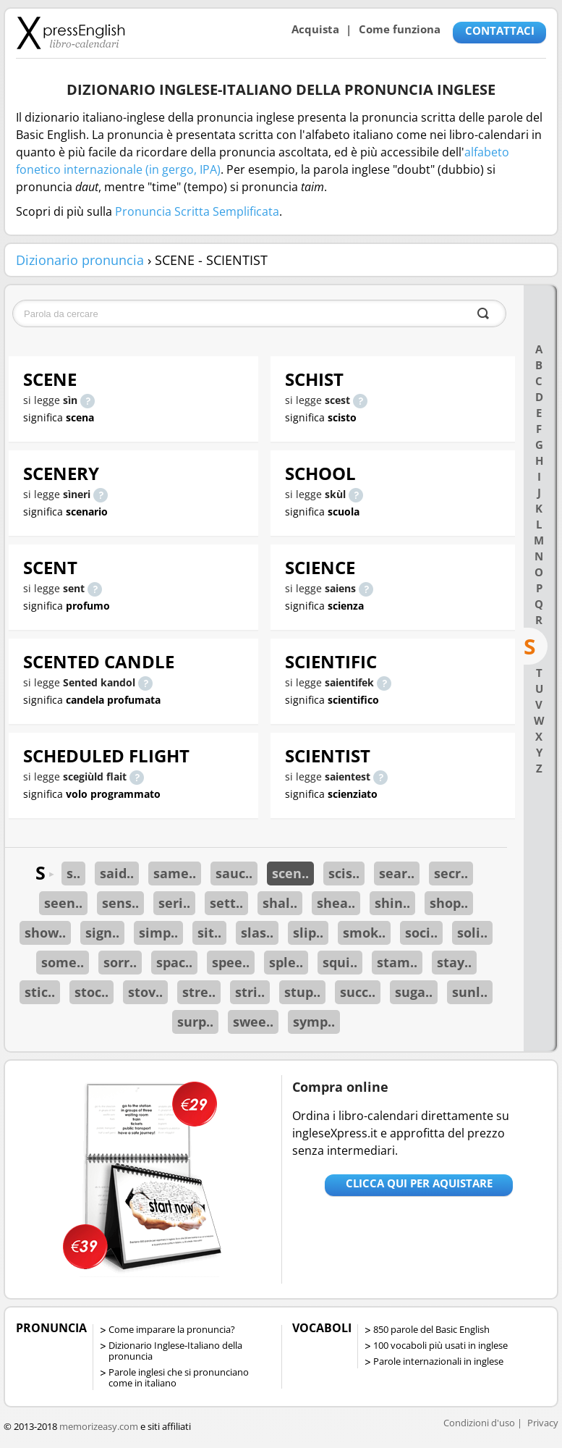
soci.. (421, 932)
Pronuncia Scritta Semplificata (197, 211)
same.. (174, 873)
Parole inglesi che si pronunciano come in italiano (178, 1377)
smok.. (364, 932)
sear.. (396, 873)
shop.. (449, 903)
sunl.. (470, 992)
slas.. (257, 932)
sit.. (209, 932)
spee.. (231, 962)
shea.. (336, 903)
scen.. (290, 873)
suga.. (414, 992)
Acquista (315, 29)
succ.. (357, 992)
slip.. (308, 932)
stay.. (454, 962)
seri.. (174, 903)
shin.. (392, 903)
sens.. (120, 903)
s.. (73, 873)
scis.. (343, 873)
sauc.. (234, 873)
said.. (117, 873)
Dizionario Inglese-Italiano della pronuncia (175, 1351)
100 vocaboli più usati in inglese (440, 1345)
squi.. (340, 962)
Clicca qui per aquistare (419, 1183)
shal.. (280, 903)
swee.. (253, 1021)
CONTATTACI (500, 30)
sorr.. (120, 962)
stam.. (397, 962)
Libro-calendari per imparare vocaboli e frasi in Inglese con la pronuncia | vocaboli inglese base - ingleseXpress (70, 32)
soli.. (472, 932)
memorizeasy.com (98, 1426)
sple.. (286, 962)
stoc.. (91, 992)
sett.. (226, 903)
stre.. (199, 992)
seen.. (63, 903)
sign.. (102, 932)
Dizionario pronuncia (80, 260)
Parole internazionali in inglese (438, 1361)
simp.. (158, 932)
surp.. (195, 1021)
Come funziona (399, 29)
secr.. (451, 873)
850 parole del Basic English (431, 1329)
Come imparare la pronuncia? (171, 1329)
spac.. (174, 962)
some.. (62, 962)
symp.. (314, 1021)
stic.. (40, 992)
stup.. (302, 992)
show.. (45, 932)
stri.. (250, 992)
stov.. (145, 992)
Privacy (542, 1422)
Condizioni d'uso (479, 1422)
